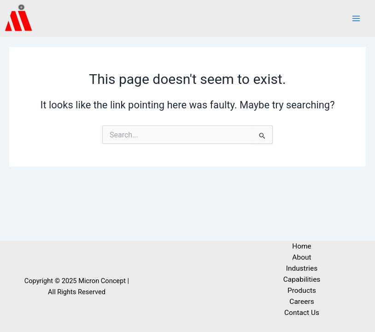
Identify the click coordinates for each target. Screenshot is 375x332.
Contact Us (301, 312)
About (301, 257)
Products (301, 290)
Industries (301, 268)
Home (301, 246)
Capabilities (302, 279)
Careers (301, 301)
